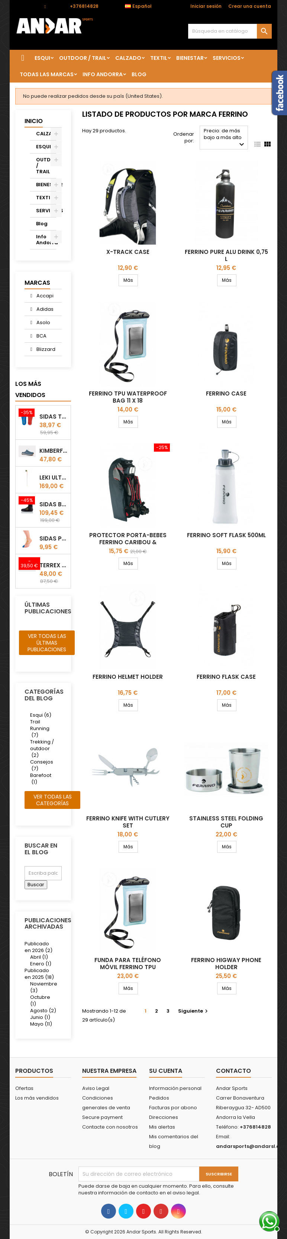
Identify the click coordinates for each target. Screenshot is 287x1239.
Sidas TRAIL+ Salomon (53, 416)
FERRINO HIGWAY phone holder (226, 963)
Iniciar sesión (206, 6)
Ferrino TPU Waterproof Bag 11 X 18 (128, 397)
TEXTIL (158, 58)
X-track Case (127, 252)
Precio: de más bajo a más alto (225, 138)
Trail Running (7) (39, 728)
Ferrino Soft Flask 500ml (226, 535)
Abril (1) (39, 957)
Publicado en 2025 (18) (39, 974)
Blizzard (45, 349)
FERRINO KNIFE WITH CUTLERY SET (128, 821)
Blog (139, 74)
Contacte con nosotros (110, 1126)
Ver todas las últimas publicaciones (47, 642)
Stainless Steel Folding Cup (226, 821)
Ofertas (24, 1088)
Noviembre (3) (43, 987)
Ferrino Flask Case (226, 677)
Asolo (42, 322)
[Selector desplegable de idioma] (142, 6)
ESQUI (42, 58)
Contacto (26, 6)
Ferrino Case (226, 393)
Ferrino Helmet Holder (128, 677)
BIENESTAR (190, 58)
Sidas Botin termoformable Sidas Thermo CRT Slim (53, 504)
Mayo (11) (41, 1023)
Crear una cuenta (249, 6)
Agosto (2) (43, 1010)
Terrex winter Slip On (53, 565)
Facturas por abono (173, 1107)
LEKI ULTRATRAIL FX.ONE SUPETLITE (53, 477)
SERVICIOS (227, 58)
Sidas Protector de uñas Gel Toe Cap (53, 538)
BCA (40, 335)
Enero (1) (40, 963)
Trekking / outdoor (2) (42, 748)
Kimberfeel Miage (53, 450)
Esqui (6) (40, 715)
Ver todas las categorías (52, 800)
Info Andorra (103, 74)
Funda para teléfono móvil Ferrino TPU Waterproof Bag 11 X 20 (127, 967)
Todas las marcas (47, 74)
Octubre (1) (40, 1000)
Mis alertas (162, 1126)
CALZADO (128, 58)
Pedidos (159, 1097)
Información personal (175, 1088)
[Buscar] (230, 31)
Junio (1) (40, 1017)
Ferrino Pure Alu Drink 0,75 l (226, 255)
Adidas (44, 309)
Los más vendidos (30, 389)
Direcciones (163, 1117)
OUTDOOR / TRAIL (82, 58)
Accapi (44, 295)
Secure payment (102, 1117)
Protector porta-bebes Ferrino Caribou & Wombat (128, 542)
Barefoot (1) (40, 778)
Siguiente (194, 1010)
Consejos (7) (41, 765)
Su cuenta (165, 1071)
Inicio (34, 121)
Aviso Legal (95, 1088)
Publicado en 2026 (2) (38, 947)
